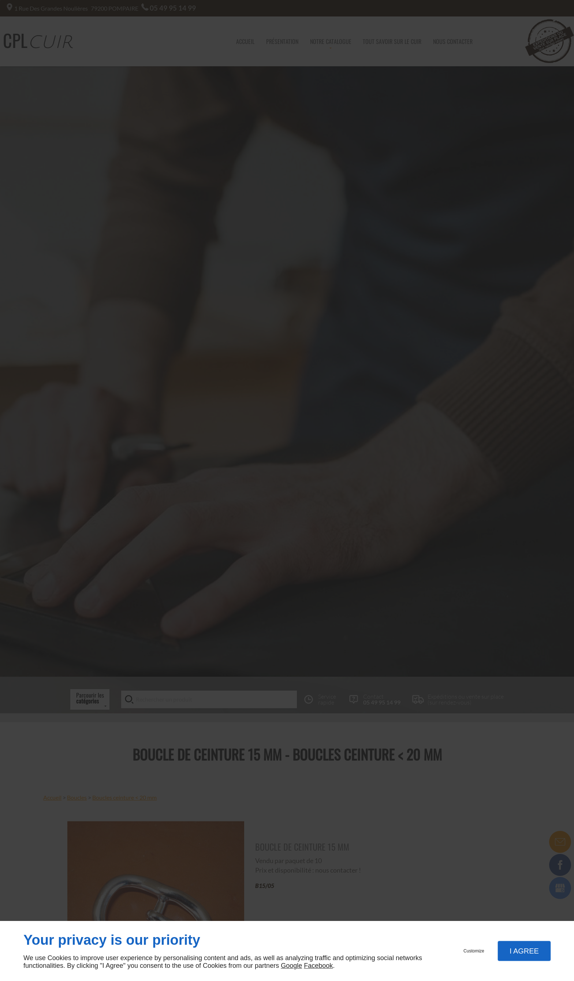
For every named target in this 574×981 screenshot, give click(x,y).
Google (291, 965)
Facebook (318, 965)
